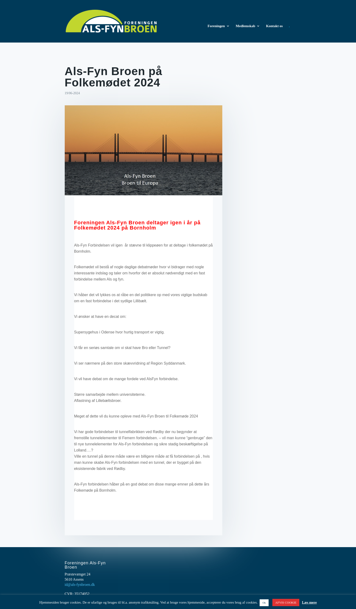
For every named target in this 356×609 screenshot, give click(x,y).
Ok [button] (264, 602)
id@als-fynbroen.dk (80, 585)
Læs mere (309, 602)
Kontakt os (274, 26)
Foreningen (216, 26)
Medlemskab (245, 26)
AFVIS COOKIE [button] (285, 602)
